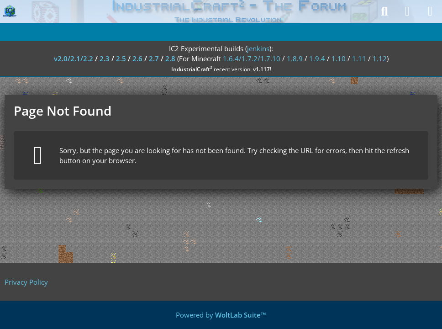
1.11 (359, 58)
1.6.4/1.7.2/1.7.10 (251, 58)
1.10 (339, 58)
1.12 (380, 58)
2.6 (137, 58)
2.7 (154, 58)
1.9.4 (317, 58)
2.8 (170, 58)
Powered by (221, 314)
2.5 (121, 58)
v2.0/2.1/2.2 (73, 58)
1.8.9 (295, 58)
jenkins (258, 48)
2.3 (105, 58)
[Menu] (430, 11)
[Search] (384, 11)
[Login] (407, 11)
